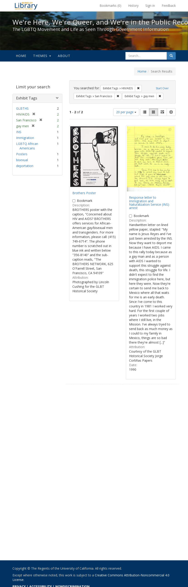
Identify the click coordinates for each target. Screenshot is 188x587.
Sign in (150, 5)
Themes (42, 56)
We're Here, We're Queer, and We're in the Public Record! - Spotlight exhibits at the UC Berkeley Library (26, 5)
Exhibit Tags (26, 98)
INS (18, 132)
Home (21, 56)
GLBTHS (22, 108)
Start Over (162, 88)
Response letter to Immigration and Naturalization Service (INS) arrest (149, 202)
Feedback (169, 5)
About (64, 56)
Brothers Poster (84, 193)
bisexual (22, 160)
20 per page (126, 112)
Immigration (25, 138)
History (133, 5)
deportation (24, 166)
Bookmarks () (110, 5)
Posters (21, 154)
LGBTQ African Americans (27, 145)
